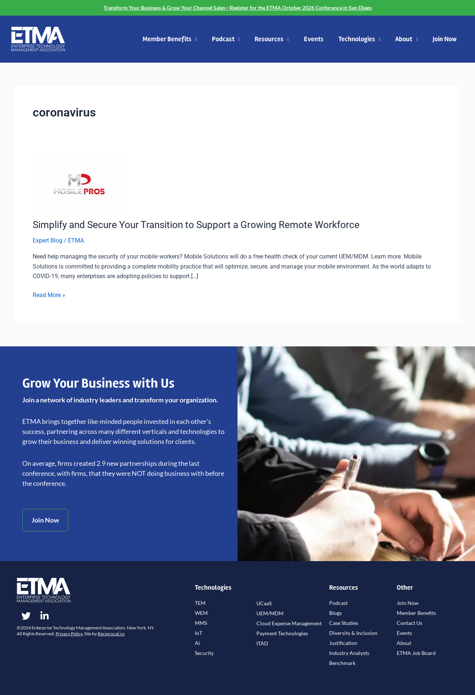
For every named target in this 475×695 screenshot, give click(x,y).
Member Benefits (169, 39)
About (406, 39)
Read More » (49, 294)
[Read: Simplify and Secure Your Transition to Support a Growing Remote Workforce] (79, 183)
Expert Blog (47, 240)
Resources (272, 39)
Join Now (444, 39)
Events (314, 39)
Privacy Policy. (69, 633)
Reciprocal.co (111, 633)
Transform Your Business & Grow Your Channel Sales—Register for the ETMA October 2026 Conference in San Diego (238, 7)
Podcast (226, 39)
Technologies (359, 39)
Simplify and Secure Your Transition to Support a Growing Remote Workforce (196, 224)
